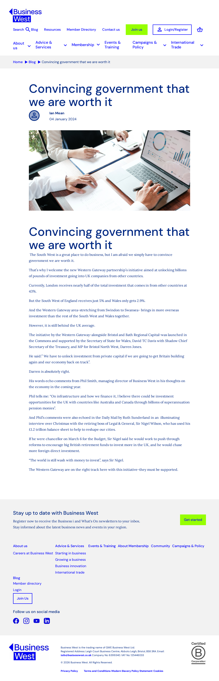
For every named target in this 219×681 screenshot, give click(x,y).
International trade (69, 572)
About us (23, 46)
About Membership (133, 546)
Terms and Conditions (97, 671)
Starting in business (70, 553)
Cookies (158, 671)
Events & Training (113, 45)
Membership (87, 45)
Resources (52, 29)
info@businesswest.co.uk (76, 655)
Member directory (27, 583)
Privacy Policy (69, 671)
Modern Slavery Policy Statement (131, 671)
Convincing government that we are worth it (76, 62)
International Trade (188, 45)
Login (17, 590)
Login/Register (172, 29)
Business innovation (70, 566)
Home (18, 62)
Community (160, 546)
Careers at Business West (33, 553)
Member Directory (81, 29)
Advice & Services (53, 45)
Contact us (111, 29)
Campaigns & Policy (151, 45)
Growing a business (70, 559)
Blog (34, 29)
